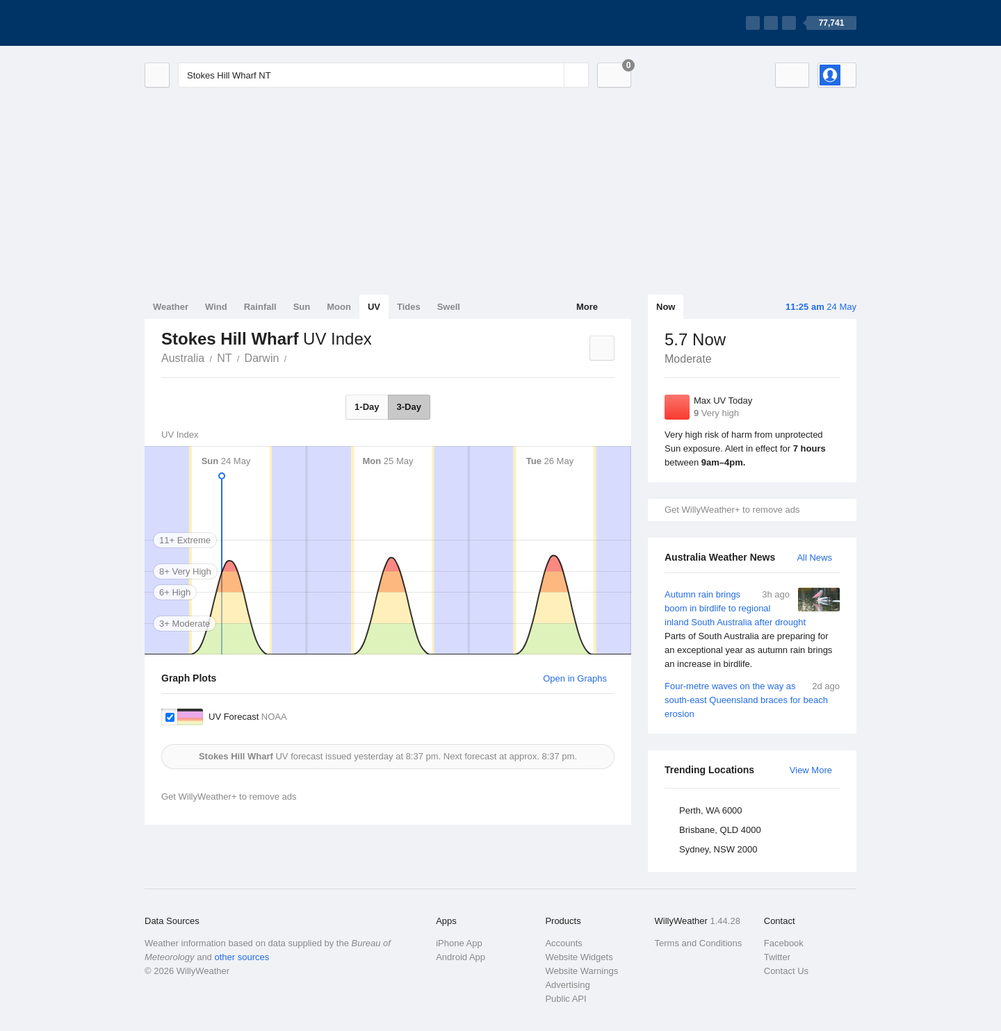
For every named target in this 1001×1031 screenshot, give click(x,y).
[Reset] (552, 75)
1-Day (367, 407)
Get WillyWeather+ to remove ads (732, 509)
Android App (460, 957)
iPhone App (459, 943)
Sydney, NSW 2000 (718, 849)
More (587, 307)
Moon (339, 307)
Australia (182, 358)
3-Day (409, 407)
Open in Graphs (575, 678)
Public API (565, 998)
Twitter (777, 957)
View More (811, 770)
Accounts (563, 943)
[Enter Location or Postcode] (383, 75)
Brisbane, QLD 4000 (720, 830)
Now (665, 307)
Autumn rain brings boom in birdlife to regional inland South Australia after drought (752, 629)
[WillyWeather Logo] (210, 23)
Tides (409, 307)
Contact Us (786, 971)
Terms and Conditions (698, 943)
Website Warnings (581, 971)
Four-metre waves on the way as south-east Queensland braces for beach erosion (752, 699)
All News (814, 557)
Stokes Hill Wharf (294, 357)
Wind (216, 307)
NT (224, 358)
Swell (448, 307)
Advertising (567, 985)
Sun (302, 307)
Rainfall (260, 307)
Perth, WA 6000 (710, 810)
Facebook (784, 943)
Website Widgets (578, 957)
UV (374, 307)
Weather (170, 307)
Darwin (262, 358)
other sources (241, 957)
